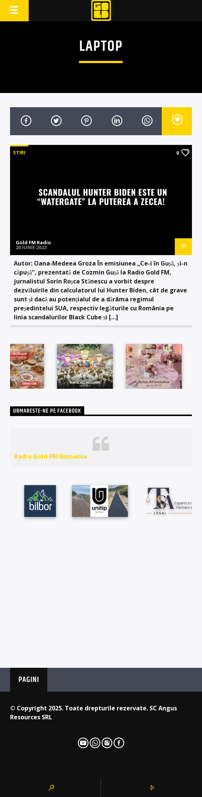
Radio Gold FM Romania (50, 456)
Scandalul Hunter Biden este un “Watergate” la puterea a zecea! (102, 196)
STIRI (19, 152)
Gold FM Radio (33, 242)
